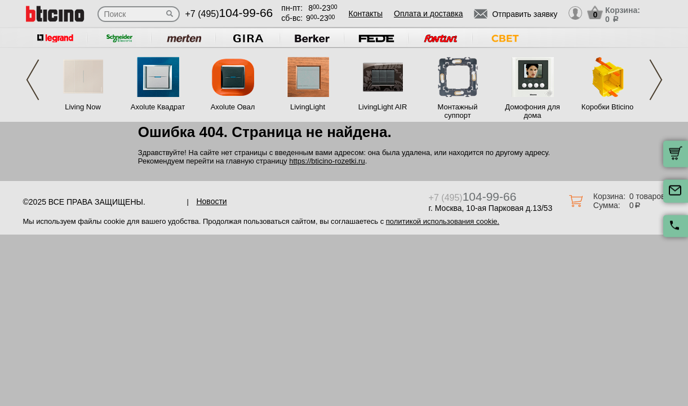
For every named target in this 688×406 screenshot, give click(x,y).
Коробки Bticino (607, 107)
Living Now (83, 107)
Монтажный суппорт (458, 111)
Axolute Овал (233, 107)
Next (656, 79)
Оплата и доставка (428, 13)
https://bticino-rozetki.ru (327, 161)
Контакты (366, 13)
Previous (32, 79)
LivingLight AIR (382, 107)
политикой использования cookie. (442, 221)
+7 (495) (229, 14)
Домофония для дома (532, 111)
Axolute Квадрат (158, 107)
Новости (211, 201)
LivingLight (307, 107)
